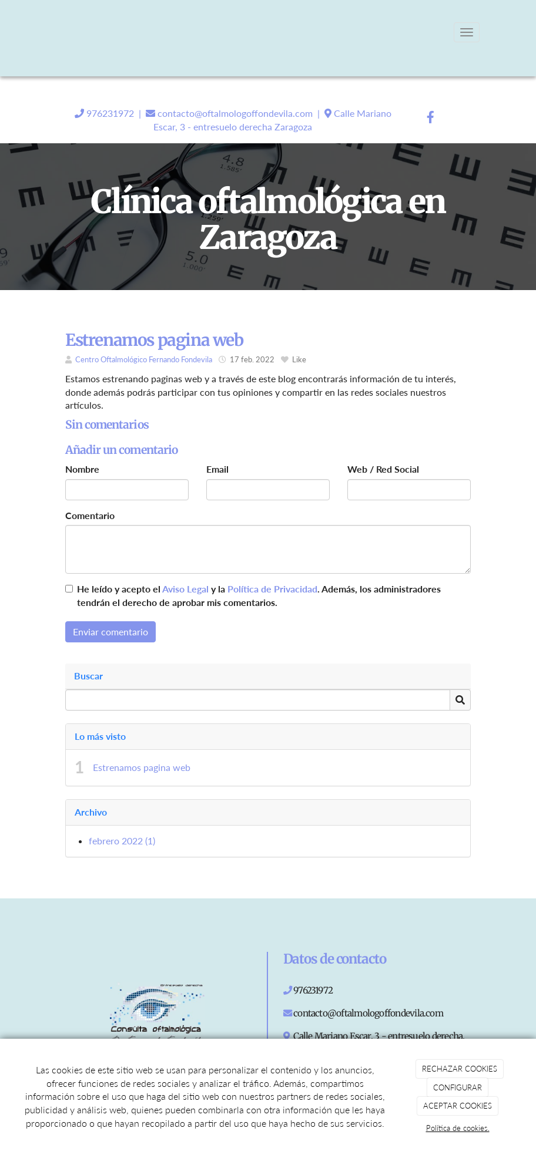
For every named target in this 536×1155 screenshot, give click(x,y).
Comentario (90, 515)
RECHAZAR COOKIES (459, 1068)
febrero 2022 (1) (122, 840)
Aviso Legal (185, 588)
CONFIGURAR (457, 1087)
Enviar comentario (110, 631)
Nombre (82, 468)
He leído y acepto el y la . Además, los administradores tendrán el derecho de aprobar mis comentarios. (259, 595)
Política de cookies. (458, 1128)
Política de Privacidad (272, 588)
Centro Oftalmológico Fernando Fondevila (143, 359)
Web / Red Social (383, 468)
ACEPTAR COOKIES (457, 1105)
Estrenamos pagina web (141, 767)
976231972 (109, 113)
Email (217, 468)
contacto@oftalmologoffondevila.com (234, 113)
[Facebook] (430, 118)
